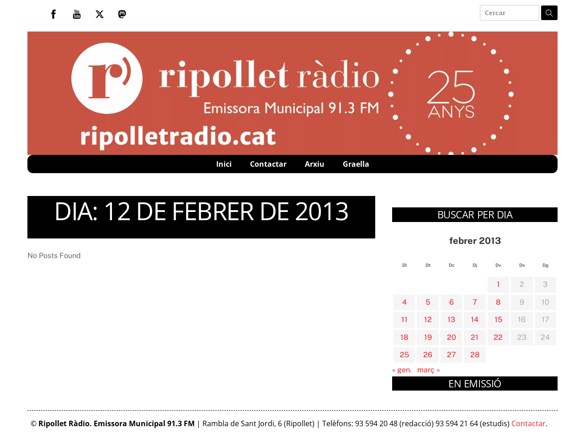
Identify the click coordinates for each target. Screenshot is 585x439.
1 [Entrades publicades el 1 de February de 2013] (498, 284)
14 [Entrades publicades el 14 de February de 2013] (475, 319)
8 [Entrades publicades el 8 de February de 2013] (498, 302)
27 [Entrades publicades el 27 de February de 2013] (451, 354)
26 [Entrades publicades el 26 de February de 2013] (427, 354)
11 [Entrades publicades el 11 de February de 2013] (404, 319)
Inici (224, 164)
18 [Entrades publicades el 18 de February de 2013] (404, 337)
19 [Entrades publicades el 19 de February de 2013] (428, 337)
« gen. (402, 369)
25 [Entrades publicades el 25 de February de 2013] (404, 354)
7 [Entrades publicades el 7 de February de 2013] (475, 302)
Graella (356, 164)
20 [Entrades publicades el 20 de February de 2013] (451, 337)
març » (428, 369)
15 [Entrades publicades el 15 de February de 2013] (498, 319)
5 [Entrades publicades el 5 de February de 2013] (427, 302)
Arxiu (314, 164)
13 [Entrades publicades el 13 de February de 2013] (451, 319)
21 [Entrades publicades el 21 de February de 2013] (475, 337)
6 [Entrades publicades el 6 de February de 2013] (451, 302)
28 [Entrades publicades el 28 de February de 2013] (474, 354)
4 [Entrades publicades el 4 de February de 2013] (404, 302)
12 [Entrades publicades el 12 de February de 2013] (428, 319)
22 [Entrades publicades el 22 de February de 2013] (498, 337)
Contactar (268, 164)
